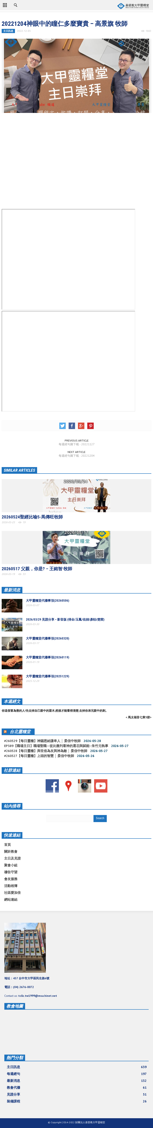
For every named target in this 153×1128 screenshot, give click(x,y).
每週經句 (77, 1073)
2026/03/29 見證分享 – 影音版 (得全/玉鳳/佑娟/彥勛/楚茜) (65, 619)
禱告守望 (10, 872)
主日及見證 (12, 858)
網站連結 (10, 899)
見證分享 (77, 1094)
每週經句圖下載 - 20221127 (77, 444)
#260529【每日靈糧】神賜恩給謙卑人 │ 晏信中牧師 (42, 741)
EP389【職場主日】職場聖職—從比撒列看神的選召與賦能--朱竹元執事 (56, 746)
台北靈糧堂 (20, 731)
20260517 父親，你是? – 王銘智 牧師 (37, 568)
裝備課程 (77, 1101)
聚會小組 (10, 865)
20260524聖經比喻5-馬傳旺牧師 (32, 517)
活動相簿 (10, 886)
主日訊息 (8, 30)
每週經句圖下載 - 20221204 (77, 456)
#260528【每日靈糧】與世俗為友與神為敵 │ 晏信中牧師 (45, 751)
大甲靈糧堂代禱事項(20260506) (47, 600)
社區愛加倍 (12, 893)
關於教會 (10, 851)
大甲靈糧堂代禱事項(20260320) (47, 638)
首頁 (7, 844)
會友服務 (10, 879)
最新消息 (12, 590)
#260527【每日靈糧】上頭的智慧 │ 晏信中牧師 (39, 756)
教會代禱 (77, 1087)
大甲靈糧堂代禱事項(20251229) (47, 676)
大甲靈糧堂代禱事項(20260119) (47, 657)
